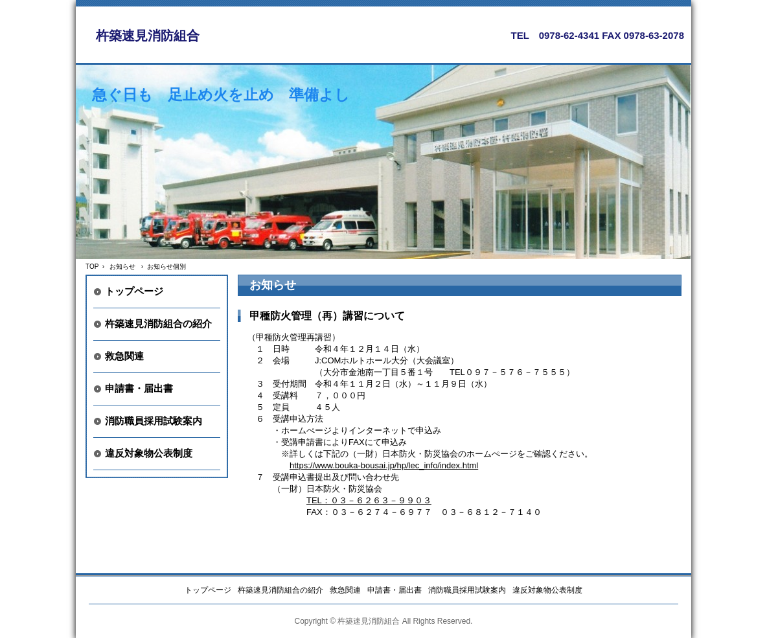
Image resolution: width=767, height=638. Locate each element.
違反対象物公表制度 (148, 453)
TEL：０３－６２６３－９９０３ (368, 500)
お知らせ (122, 266)
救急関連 (124, 355)
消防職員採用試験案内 (153, 420)
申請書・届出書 (139, 388)
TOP (92, 266)
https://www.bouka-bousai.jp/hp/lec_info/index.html (384, 465)
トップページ (134, 291)
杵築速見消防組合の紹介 (158, 323)
